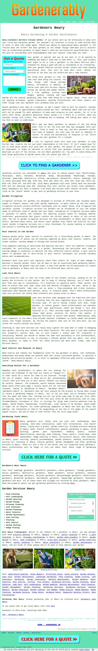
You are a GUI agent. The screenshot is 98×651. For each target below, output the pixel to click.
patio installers (51, 542)
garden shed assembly (67, 537)
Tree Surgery (43, 582)
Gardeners (26, 632)
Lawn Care (7, 577)
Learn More (84, 650)
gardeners (36, 112)
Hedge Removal (82, 590)
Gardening (19, 579)
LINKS (68, 22)
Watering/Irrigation (18, 574)
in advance (70, 124)
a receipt (66, 137)
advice (69, 147)
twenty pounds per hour (47, 110)
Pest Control (19, 582)
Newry (43, 173)
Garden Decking (87, 574)
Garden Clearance (20, 590)
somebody (31, 60)
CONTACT (81, 22)
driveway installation (34, 537)
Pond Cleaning (66, 577)
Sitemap (3, 632)
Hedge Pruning (82, 577)
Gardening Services (61, 582)
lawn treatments (28, 540)
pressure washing (21, 535)
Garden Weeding (80, 579)
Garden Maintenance (24, 577)
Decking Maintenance (59, 579)
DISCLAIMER (91, 22)
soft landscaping (80, 421)
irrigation (7, 206)
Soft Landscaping (32, 585)
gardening (41, 483)
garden (32, 43)
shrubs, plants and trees (75, 68)
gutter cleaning (69, 535)
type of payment (46, 132)
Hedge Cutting (66, 590)
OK (93, 650)
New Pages (11, 632)
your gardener (27, 103)
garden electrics (87, 540)
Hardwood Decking (21, 592)
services (31, 73)
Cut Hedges (52, 590)
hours (68, 115)
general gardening (70, 429)
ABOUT (74, 22)
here (72, 483)
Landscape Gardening (46, 577)
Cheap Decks (38, 592)
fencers (45, 535)
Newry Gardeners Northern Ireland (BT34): (23, 40)
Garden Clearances (36, 579)
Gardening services (11, 173)
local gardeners (87, 445)
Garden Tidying (37, 590)
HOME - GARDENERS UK (49, 625)
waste (85, 117)
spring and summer (48, 90)
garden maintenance (82, 542)
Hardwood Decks (53, 592)
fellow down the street (15, 48)
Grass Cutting (71, 574)
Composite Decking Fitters (76, 592)
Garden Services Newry (18, 488)
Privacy (94, 632)
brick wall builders (57, 540)
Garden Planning (80, 582)
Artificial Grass (54, 574)
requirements (49, 144)
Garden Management (11, 587)
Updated (18, 632)
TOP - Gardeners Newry (13, 615)
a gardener (62, 532)
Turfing (31, 582)
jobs (29, 80)
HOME (61, 22)
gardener (67, 149)
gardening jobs (34, 98)
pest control (54, 254)
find (10, 470)
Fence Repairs (37, 574)
